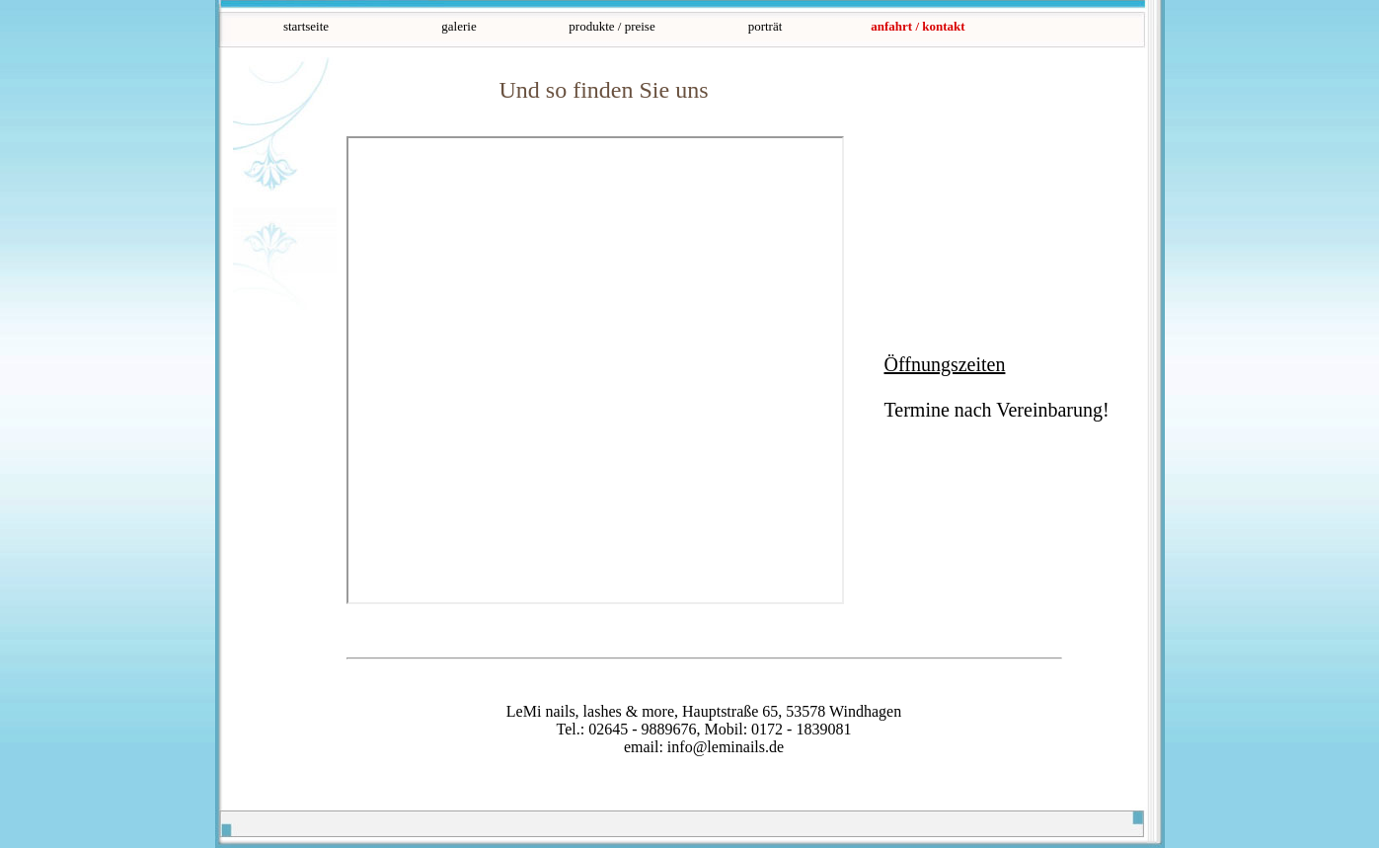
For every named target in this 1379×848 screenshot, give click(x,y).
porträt (765, 26)
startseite (306, 26)
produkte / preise (611, 26)
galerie (458, 26)
